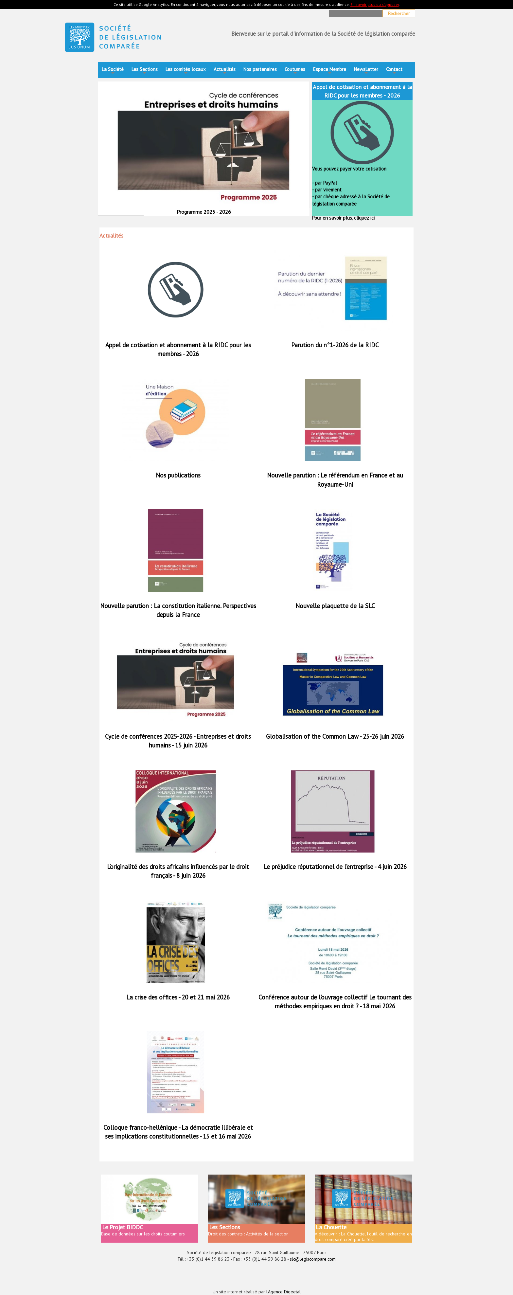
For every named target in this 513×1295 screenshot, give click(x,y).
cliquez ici (364, 218)
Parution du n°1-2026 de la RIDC (335, 345)
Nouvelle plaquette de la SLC (335, 606)
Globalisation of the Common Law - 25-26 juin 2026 (335, 736)
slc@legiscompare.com (313, 1259)
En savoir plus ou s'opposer (374, 4)
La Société (113, 71)
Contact (394, 71)
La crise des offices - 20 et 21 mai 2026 (178, 997)
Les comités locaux (186, 71)
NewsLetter (366, 71)
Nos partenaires (260, 69)
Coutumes (295, 71)
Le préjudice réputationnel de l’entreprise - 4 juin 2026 (335, 867)
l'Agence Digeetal (283, 1292)
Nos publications (178, 475)
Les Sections (145, 71)
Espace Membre (329, 71)
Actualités (225, 71)
